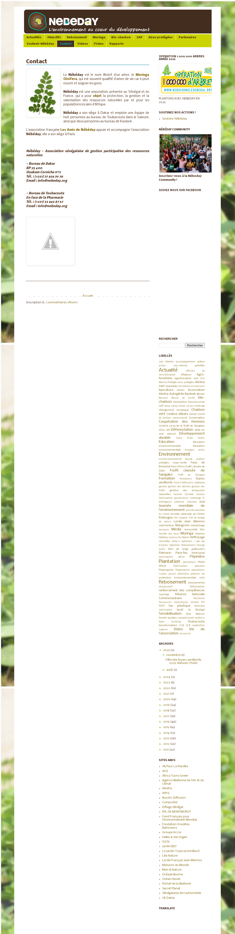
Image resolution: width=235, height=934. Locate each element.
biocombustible (196, 402)
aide (196, 378)
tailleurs (200, 618)
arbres (181, 390)
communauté (180, 418)
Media (176, 529)
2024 (167, 677)
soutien (172, 617)
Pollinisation (180, 566)
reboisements (196, 582)
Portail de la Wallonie (176, 883)
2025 (167, 650)
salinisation (165, 610)
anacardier (172, 386)
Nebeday (200, 534)
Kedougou (166, 517)
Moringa (99, 37)
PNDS (201, 562)
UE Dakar (168, 897)
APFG (166, 793)
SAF (140, 37)
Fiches (99, 43)
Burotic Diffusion (174, 797)
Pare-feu (181, 552)
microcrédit (190, 529)
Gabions (199, 482)
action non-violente (173, 365)
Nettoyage (197, 537)
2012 (166, 743)
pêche (181, 557)
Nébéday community (170, 537)
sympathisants (186, 618)
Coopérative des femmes (182, 422)
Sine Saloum (195, 614)
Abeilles (169, 362)
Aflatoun (186, 374)
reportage (164, 594)
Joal (202, 501)
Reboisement (77, 37)
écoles (201, 438)
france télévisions (184, 483)
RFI (203, 602)
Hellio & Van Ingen (174, 837)
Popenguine (166, 570)
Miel (202, 530)
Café (161, 406)
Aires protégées (160, 37)
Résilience (199, 598)
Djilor (179, 438)
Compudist (170, 802)
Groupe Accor (172, 832)
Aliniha (200, 382)
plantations (189, 562)
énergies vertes (195, 450)
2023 (167, 682)
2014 (166, 732)
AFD (165, 771)
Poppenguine (182, 570)
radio (202, 578)
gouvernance (181, 498)
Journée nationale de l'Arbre (187, 514)
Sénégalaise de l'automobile (181, 893)
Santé (180, 609)
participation (166, 557)
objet (97, 96)
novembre (173, 655)
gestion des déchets (179, 486)
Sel (189, 610)
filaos (174, 467)
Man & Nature (172, 869)
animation (184, 386)
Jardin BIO (169, 846)
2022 (167, 688)
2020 (167, 699)
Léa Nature (170, 855)
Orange (201, 545)
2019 (161, 362)
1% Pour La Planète (175, 766)
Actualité (168, 370)
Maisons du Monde (175, 865)
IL (204, 498)
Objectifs (54, 37)
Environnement (174, 454)
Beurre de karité (183, 398)
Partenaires (187, 37)
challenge (199, 406)
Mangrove (182, 525)
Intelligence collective (171, 502)
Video (178, 629)
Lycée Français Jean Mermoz (182, 860)
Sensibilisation (170, 614)
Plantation (169, 561)
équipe (189, 459)
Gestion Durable (184, 494)
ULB (181, 625)
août (170, 669)
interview (192, 502)
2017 (166, 716)
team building (170, 622)
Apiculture (166, 390)
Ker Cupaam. (181, 518)
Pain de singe (178, 549)
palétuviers (198, 549)
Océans (176, 541)
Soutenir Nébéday (40, 43)
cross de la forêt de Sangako (187, 426)
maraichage (198, 525)
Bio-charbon (121, 37)
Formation (167, 478)
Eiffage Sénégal (172, 807)
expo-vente (180, 462)
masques (164, 530)
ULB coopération (195, 625)
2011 (166, 749)
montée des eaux (169, 534)
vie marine (185, 634)
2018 (166, 710)
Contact (65, 43)
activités (200, 365)
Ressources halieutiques (173, 602)
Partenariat (198, 553)
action (201, 361)
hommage (195, 498)
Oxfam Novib (171, 879)
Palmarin (165, 552)
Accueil (88, 295)
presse (172, 574)
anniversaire (198, 386)
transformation (168, 625)
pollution (200, 566)
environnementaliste (170, 459)
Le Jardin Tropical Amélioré (180, 851)
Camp (167, 406)
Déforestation (182, 430)
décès (162, 430)
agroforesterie (182, 378)
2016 (166, 721)
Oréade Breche (172, 874)
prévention (183, 574)
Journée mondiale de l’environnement (182, 508)
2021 (166, 693)
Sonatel (163, 618)
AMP (162, 386)
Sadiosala (199, 606)
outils (162, 549)
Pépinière (197, 557)
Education (166, 442)
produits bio (197, 574)
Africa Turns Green (175, 775)
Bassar (201, 394)
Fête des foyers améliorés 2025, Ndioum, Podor (183, 661)
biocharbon (180, 402)
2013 (166, 738)
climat (192, 414)
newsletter (164, 541)
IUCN (165, 841)
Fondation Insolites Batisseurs (176, 826)
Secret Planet (171, 888)
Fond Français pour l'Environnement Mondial (179, 818)
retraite (195, 602)
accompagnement (185, 362)
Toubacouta (196, 621)
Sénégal (200, 609)
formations (186, 479)
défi (168, 430)
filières (181, 467)
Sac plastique (179, 605)
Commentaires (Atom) (62, 302)
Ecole (190, 438)
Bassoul (163, 398)
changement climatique (174, 410)
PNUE (162, 566)
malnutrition (166, 525)
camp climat (178, 406)
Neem (185, 537)
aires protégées (186, 382)
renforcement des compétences (182, 590)
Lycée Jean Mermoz (189, 521)
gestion (163, 486)
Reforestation (197, 587)
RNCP (162, 606)
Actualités (33, 37)
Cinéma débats (177, 414)
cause (189, 406)
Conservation (197, 417)
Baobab (190, 393)
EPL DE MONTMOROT (176, 811)
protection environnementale (177, 577)
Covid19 (163, 426)
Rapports (116, 43)
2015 (166, 727)
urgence (163, 629)
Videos (82, 43)
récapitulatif (166, 587)
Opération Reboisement (182, 545)
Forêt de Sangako (191, 475)
